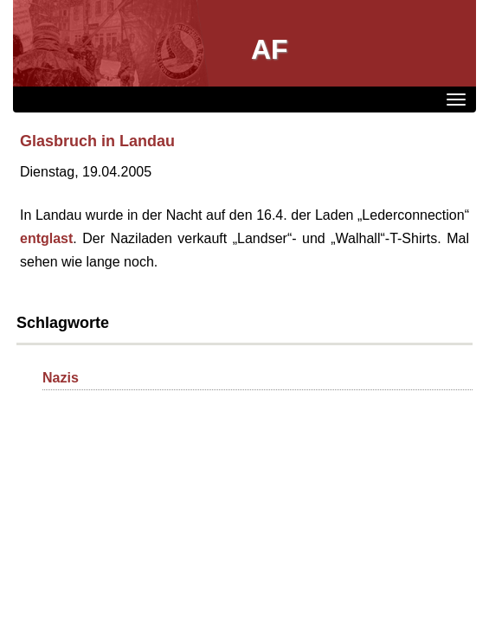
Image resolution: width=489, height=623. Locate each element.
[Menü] (456, 99)
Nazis (60, 377)
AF (269, 49)
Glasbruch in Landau (97, 141)
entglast (46, 238)
